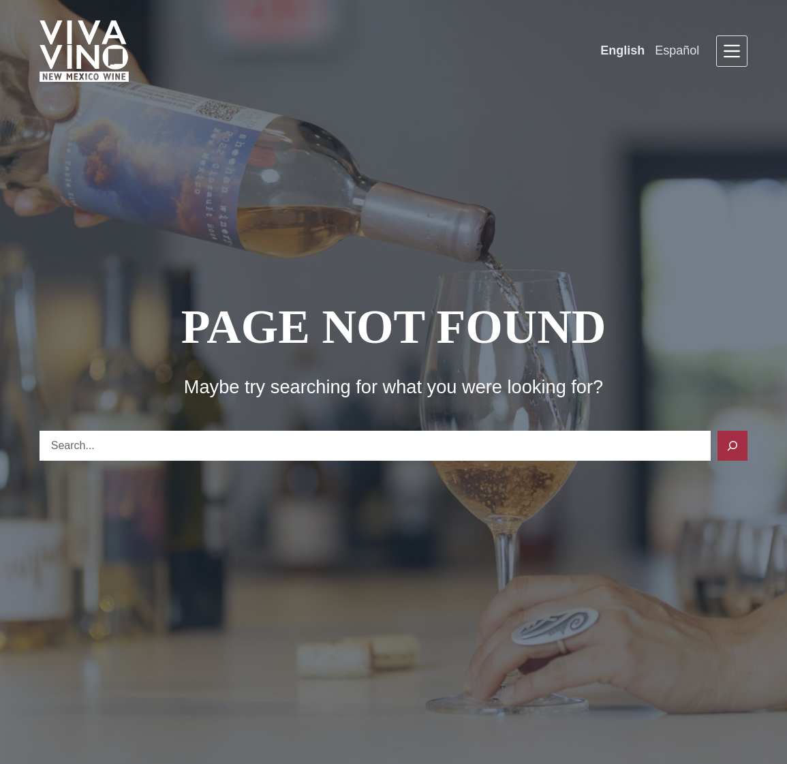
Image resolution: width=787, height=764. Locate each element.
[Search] (732, 446)
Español (677, 50)
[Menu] (731, 51)
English (622, 50)
